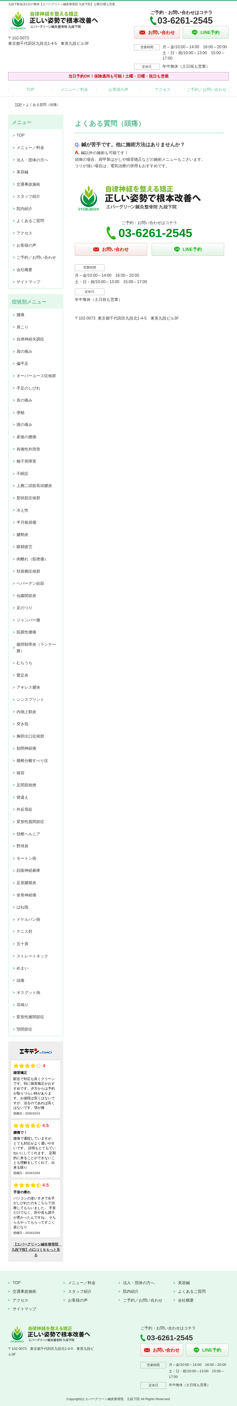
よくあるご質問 (30, 221)
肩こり (22, 327)
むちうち (24, 663)
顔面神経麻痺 (28, 870)
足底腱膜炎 (26, 883)
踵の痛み (24, 424)
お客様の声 (118, 89)
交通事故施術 (28, 184)
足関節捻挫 (26, 785)
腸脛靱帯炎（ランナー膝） (36, 647)
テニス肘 (24, 931)
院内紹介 (24, 209)
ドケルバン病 (28, 919)
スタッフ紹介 (28, 196)
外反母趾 (24, 809)
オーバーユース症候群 (36, 376)
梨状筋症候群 (28, 498)
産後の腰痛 (26, 437)
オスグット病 (28, 992)
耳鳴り (22, 1005)
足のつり (24, 608)
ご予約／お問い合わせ (206, 89)
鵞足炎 (22, 675)
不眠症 (22, 473)
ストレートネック (32, 956)
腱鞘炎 (22, 535)
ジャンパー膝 (28, 620)
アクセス (163, 89)
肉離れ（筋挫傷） (32, 559)
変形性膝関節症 (30, 1017)
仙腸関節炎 (26, 596)
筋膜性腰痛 (26, 632)
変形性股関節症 (30, 822)
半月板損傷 (26, 522)
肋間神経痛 (26, 748)
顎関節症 (24, 1029)
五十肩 (22, 944)
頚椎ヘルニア (28, 834)
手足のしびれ (28, 388)
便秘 (20, 412)
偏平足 (22, 363)
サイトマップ (28, 282)
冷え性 (22, 510)
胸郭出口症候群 (30, 736)
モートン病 (26, 858)
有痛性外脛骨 (28, 449)
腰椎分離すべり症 (32, 761)
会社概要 (24, 270)
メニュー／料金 (74, 89)
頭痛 (20, 980)
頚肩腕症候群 (28, 571)
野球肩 (22, 846)
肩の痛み (24, 351)
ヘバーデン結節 (30, 583)
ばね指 (22, 907)
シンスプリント (30, 699)
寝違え (22, 797)
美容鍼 (22, 172)
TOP (30, 89)
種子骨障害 (26, 461)
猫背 (20, 773)
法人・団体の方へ (32, 160)
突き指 (22, 724)
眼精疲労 (24, 547)
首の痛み (24, 400)
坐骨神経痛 (26, 895)
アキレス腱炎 (28, 687)
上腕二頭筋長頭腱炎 (34, 486)
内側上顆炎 (26, 712)
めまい (22, 968)
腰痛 (20, 315)
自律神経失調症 (30, 339)
